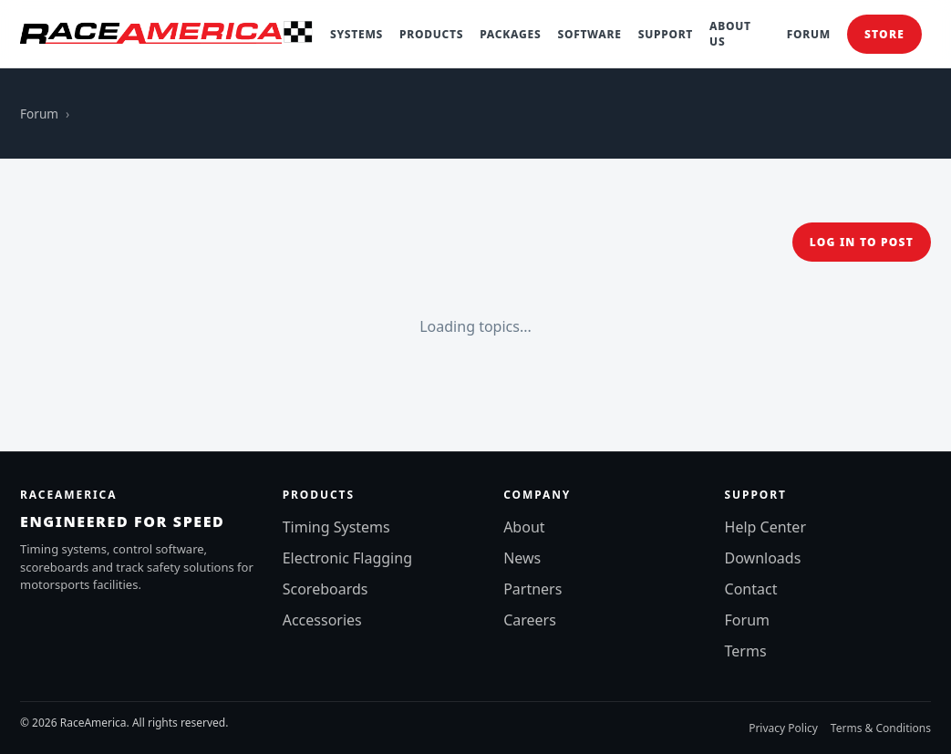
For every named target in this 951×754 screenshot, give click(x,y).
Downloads (763, 558)
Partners (532, 589)
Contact (751, 589)
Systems (356, 34)
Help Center (765, 527)
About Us (730, 33)
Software (589, 34)
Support (665, 34)
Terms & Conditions (881, 728)
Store (884, 34)
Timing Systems (336, 527)
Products (431, 34)
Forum (809, 34)
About (523, 527)
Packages (510, 34)
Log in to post (862, 242)
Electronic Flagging (347, 558)
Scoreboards (325, 589)
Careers (529, 620)
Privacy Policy (783, 728)
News (522, 558)
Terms (746, 651)
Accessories (322, 620)
